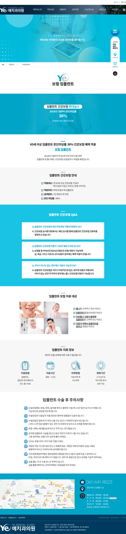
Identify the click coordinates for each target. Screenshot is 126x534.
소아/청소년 (88, 10)
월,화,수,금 (90, 495)
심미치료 (75, 10)
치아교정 (50, 10)
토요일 (91, 501)
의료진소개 (3, 518)
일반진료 (102, 10)
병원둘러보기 (12, 518)
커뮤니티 (115, 10)
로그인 (116, 2)
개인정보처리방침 (103, 518)
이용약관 (123, 518)
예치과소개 (37, 10)
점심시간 (90, 504)
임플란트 (63, 10)
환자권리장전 (115, 518)
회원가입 (123, 2)
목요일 (91, 498)
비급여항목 (21, 518)
